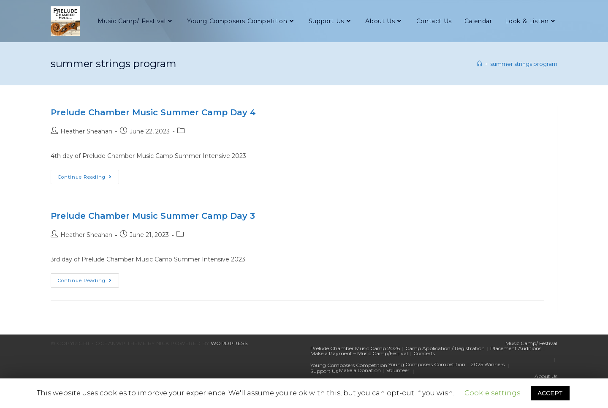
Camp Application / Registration (445, 348)
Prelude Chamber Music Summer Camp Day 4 (153, 112)
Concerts (424, 353)
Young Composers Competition (348, 365)
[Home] (479, 63)
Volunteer (398, 370)
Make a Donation (360, 370)
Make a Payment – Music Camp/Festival (359, 353)
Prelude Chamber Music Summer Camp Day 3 (153, 216)
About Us (546, 376)
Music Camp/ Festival (531, 343)
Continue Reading (88, 178)
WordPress (229, 343)
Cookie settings (492, 393)
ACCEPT (550, 393)
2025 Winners (488, 364)
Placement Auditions (515, 348)
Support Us (324, 371)
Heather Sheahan (86, 131)
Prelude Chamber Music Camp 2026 (355, 348)
